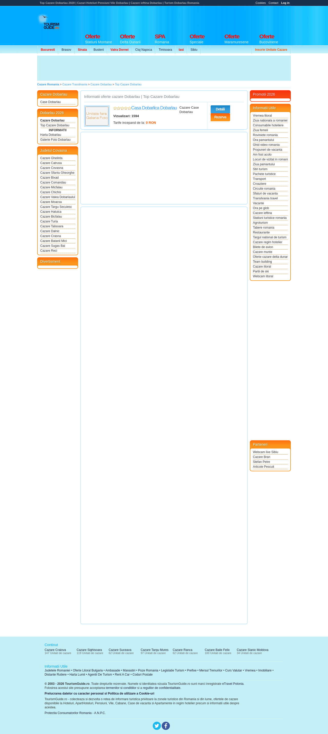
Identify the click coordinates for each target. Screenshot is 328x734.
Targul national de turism (269, 237)
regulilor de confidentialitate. (162, 688)
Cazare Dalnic (49, 231)
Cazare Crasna (50, 236)
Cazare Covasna (51, 168)
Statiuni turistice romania (269, 218)
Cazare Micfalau (51, 187)
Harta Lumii (77, 674)
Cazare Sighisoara (89, 650)
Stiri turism (260, 169)
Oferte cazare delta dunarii (270, 257)
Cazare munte (262, 252)
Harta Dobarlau (50, 135)
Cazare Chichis (50, 192)
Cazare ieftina (262, 213)
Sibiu (193, 50)
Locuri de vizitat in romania (270, 159)
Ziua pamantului (264, 164)
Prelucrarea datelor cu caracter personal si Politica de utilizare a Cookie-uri (99, 693)
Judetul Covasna (53, 150)
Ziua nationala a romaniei (270, 120)
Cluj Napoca (143, 50)
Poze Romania (148, 670)
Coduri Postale (142, 674)
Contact (273, 2)
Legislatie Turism (172, 670)
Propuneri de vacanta (267, 149)
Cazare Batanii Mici (53, 241)
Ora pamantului (263, 140)
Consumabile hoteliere (268, 125)
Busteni (99, 50)
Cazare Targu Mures (155, 650)
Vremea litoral (262, 115)
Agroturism (260, 223)
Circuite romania (264, 188)
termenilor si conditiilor (121, 688)
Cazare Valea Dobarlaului (57, 197)
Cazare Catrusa (51, 163)
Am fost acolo (262, 154)
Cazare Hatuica (50, 211)
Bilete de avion (263, 247)
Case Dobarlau (50, 102)
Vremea (250, 670)
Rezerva (220, 117)
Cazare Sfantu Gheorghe (57, 173)
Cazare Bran (261, 457)
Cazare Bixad (49, 177)
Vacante (258, 203)
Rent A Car (122, 674)
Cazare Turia (49, 221)
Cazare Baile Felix (217, 650)
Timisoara (165, 50)
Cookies (260, 2)
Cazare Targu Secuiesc (56, 207)
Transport (259, 179)
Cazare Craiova (55, 650)
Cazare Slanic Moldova (252, 650)
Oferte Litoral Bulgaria (88, 670)
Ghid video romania (266, 145)
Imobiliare (265, 670)
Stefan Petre (261, 462)
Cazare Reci (48, 250)
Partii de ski (261, 271)
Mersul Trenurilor (210, 670)
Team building (262, 261)
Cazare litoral (262, 266)
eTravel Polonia (232, 684)
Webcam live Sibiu (265, 452)
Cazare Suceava (120, 650)
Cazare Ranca (182, 650)
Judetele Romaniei (57, 670)
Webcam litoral (263, 276)
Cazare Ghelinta (51, 158)
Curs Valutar (233, 670)
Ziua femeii (260, 130)
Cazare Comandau (53, 182)
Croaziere (259, 184)
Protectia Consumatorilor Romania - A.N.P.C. (75, 713)
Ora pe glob (261, 208)
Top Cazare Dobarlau (54, 125)
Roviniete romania (265, 135)
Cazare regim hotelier (267, 242)
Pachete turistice (264, 174)
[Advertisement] (197, 18)
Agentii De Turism (100, 674)
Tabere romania (263, 227)
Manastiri (129, 670)
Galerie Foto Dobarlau (55, 139)
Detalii (220, 109)
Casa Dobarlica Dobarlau (154, 107)
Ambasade (112, 670)
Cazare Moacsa (51, 202)
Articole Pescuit (263, 466)
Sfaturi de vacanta (265, 193)
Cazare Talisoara (51, 226)
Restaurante (261, 232)
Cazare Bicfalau (51, 216)
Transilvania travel (265, 198)
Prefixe (192, 670)
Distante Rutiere (56, 674)
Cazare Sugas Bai (52, 246)
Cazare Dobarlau (52, 120)
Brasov (66, 50)
